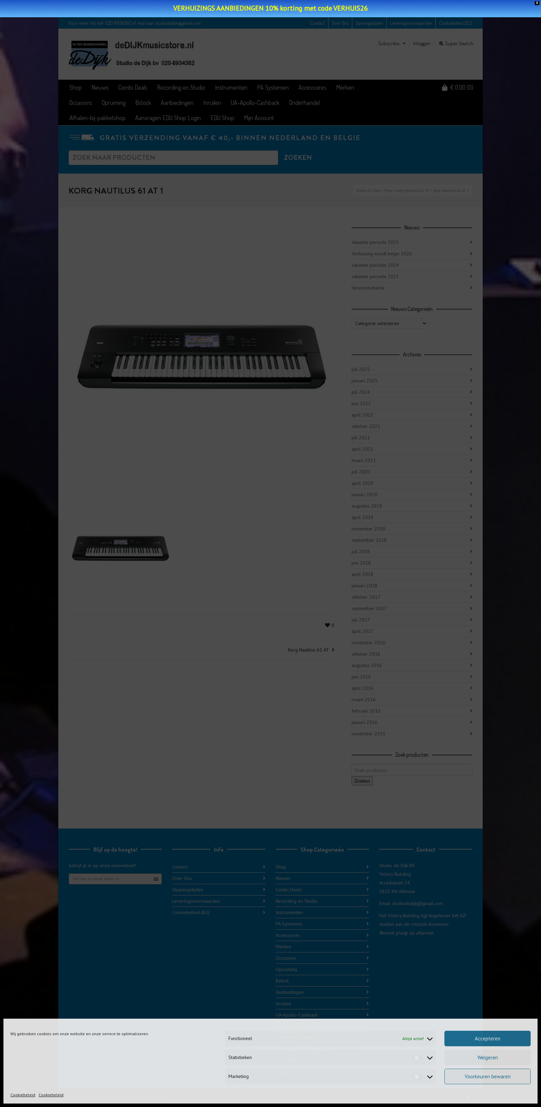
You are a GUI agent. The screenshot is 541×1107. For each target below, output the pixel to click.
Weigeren (488, 1057)
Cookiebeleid (22, 1094)
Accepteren (487, 1038)
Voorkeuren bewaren (488, 1076)
